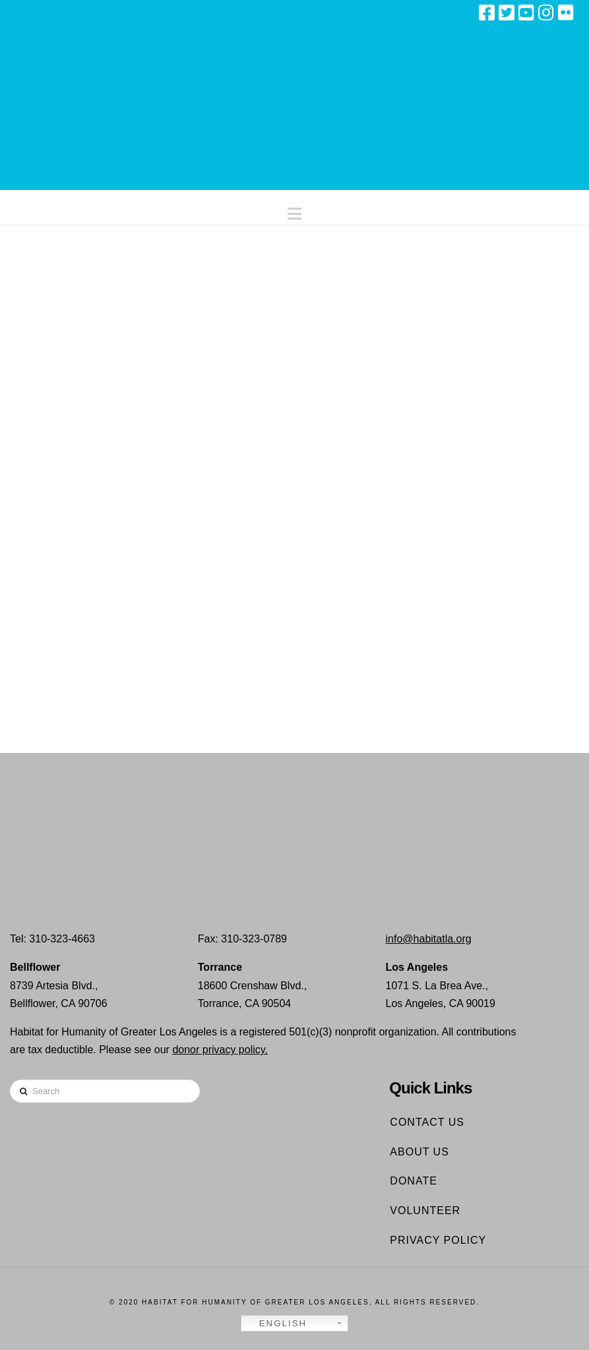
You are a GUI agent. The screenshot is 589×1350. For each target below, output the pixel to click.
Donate (413, 1180)
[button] (294, 210)
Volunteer (425, 1210)
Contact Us (427, 1122)
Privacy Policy (438, 1240)
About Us (419, 1151)
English (276, 1323)
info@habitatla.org (429, 938)
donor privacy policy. (220, 1049)
